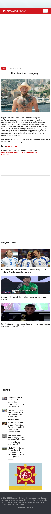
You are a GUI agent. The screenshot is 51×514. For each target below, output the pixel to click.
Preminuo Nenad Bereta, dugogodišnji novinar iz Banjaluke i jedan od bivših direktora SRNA (16, 440)
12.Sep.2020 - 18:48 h (15, 68)
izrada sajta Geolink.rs (25, 508)
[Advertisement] (25, 38)
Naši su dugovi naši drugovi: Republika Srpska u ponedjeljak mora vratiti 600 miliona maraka (16, 427)
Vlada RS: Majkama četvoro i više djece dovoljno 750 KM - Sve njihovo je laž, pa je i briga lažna (16, 452)
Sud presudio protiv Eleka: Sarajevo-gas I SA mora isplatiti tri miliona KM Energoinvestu (16, 414)
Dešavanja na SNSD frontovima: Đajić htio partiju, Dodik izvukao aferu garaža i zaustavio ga (16, 402)
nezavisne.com (12, 146)
